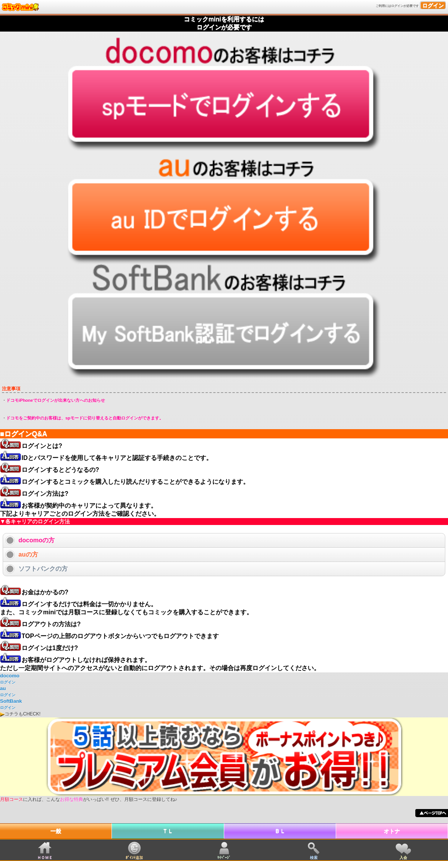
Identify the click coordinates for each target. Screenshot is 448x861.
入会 (403, 857)
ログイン (433, 5)
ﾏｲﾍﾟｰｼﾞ (224, 857)
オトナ (392, 831)
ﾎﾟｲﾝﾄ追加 (134, 857)
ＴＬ (167, 831)
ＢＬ (280, 831)
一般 (55, 831)
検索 (314, 857)
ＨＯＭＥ (45, 857)
